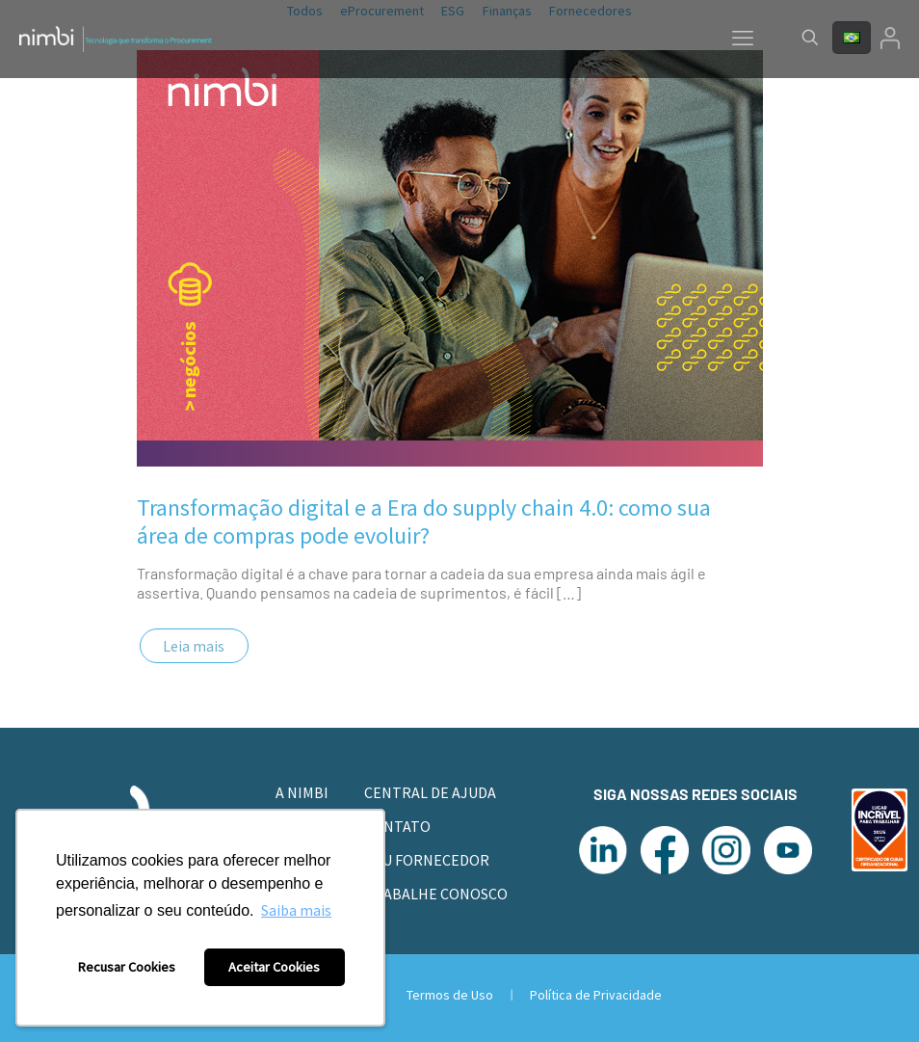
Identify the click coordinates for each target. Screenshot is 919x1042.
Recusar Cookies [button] (126, 966)
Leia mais (193, 645)
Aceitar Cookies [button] (274, 966)
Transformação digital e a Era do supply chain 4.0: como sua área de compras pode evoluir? (424, 521)
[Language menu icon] (851, 37)
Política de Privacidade (596, 994)
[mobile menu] (742, 37)
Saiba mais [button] (296, 910)
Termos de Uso (451, 994)
